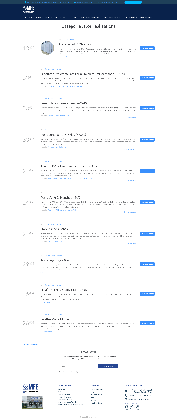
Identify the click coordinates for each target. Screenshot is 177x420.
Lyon (60, 210)
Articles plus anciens (30, 344)
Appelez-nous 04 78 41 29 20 (139, 395)
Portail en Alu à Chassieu (76, 44)
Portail (75, 57)
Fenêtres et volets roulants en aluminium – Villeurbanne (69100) (85, 74)
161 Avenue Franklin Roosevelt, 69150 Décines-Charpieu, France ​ (48, 2)
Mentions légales (97, 403)
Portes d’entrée (64, 394)
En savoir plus (148, 48)
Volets (60, 392)
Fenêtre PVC (58, 178)
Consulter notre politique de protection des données (75, 372)
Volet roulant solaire (85, 178)
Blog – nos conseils (97, 392)
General (47, 69)
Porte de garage (60, 147)
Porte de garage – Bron (56, 260)
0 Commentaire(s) (130, 118)
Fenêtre (51, 178)
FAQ (92, 397)
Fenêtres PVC (53, 210)
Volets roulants (77, 86)
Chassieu (69, 57)
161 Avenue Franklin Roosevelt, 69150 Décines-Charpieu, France (140, 391)
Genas (57, 116)
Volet (65, 178)
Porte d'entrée (65, 116)
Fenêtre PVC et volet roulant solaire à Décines (73, 166)
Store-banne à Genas (55, 229)
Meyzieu (51, 147)
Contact (93, 400)
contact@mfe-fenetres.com (84, 2)
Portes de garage (64, 397)
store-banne (57, 241)
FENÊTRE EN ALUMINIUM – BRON (65, 290)
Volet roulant (72, 178)
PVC (74, 210)
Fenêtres (59, 86)
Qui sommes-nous (97, 389)
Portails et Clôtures (65, 399)
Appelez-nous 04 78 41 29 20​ (109, 2)
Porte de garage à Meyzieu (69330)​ (65, 134)
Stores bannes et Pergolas (67, 402)
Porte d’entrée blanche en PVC (62, 197)
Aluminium (51, 86)
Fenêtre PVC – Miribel (56, 319)
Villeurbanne (67, 86)
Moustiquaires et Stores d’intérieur (70, 404)
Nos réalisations (68, 40)
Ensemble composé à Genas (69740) (65, 103)
